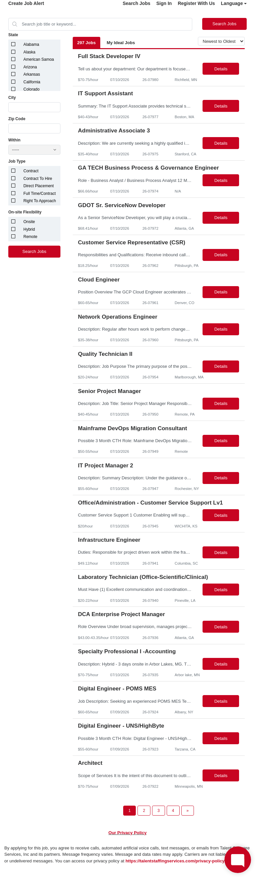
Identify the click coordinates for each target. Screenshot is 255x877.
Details (220, 68)
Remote (31, 236)
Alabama (31, 44)
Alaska (30, 52)
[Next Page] (187, 811)
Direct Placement (39, 186)
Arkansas (32, 74)
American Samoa (39, 59)
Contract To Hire (38, 178)
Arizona (30, 67)
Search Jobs (136, 3)
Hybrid (29, 229)
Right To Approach (40, 201)
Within (14, 140)
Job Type (17, 161)
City (12, 97)
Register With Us (196, 3)
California (32, 82)
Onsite (29, 221)
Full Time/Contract (40, 193)
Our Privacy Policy (128, 832)
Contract (31, 171)
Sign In (164, 3)
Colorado (32, 89)
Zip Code (16, 119)
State (13, 35)
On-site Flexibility (25, 212)
